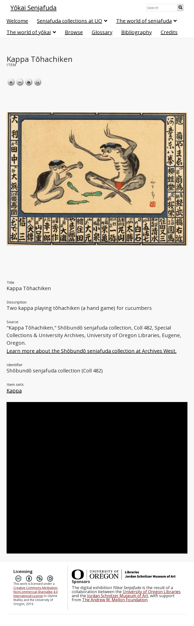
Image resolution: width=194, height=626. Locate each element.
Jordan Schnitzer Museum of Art (117, 595)
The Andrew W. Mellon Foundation (115, 600)
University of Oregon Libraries (152, 591)
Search (180, 7)
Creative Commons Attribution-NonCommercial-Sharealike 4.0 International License (35, 592)
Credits (169, 32)
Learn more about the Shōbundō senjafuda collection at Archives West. (92, 350)
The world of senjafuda (144, 20)
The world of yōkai (29, 32)
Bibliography (136, 32)
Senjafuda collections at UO (69, 20)
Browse (74, 32)
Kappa (14, 390)
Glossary (102, 32)
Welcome (17, 20)
